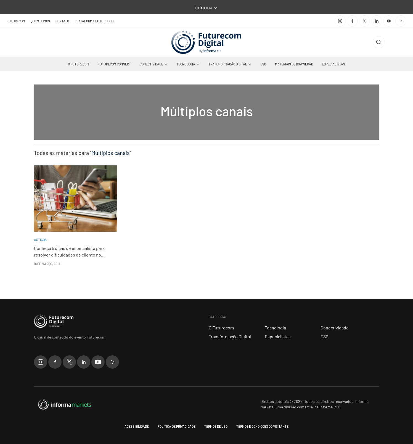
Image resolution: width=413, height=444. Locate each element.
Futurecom (16, 21)
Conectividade (151, 64)
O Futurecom (78, 64)
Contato (62, 21)
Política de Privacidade (176, 426)
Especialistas (333, 64)
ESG (263, 64)
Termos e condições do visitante (262, 426)
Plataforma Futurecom (94, 21)
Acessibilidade (137, 426)
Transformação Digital (227, 64)
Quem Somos (40, 21)
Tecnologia (185, 64)
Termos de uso (215, 426)
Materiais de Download (294, 64)
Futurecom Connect (114, 64)
